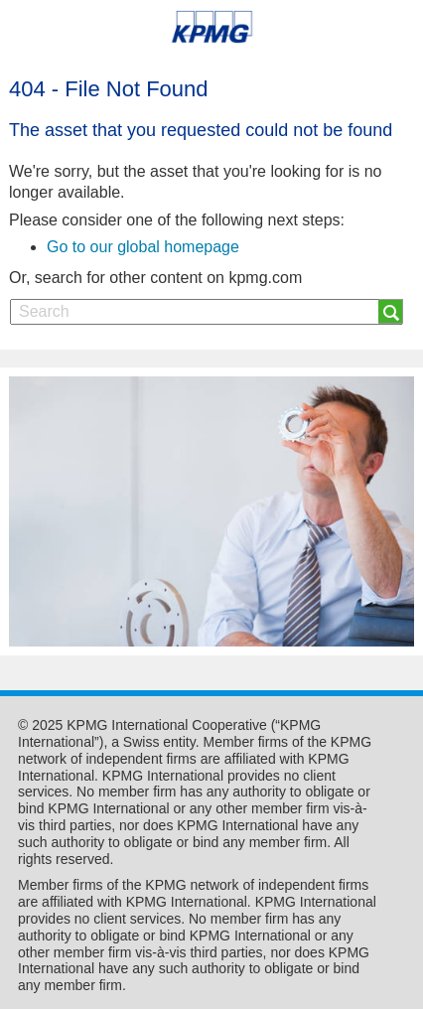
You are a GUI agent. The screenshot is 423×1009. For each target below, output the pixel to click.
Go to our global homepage (143, 246)
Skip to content (62, 80)
